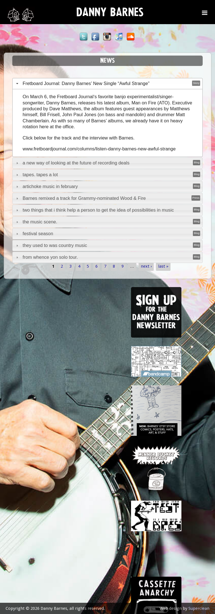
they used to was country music (55, 245)
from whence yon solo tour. (50, 257)
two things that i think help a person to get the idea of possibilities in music (98, 209)
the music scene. (40, 221)
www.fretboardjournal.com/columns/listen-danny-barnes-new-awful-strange (99, 148)
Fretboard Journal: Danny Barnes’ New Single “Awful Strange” (86, 83)
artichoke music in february (50, 186)
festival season (38, 233)
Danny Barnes (110, 14)
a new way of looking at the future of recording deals (76, 162)
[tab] (107, 83)
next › (146, 266)
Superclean (198, 608)
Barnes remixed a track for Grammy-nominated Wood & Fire (84, 198)
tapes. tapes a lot (40, 174)
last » (163, 266)
